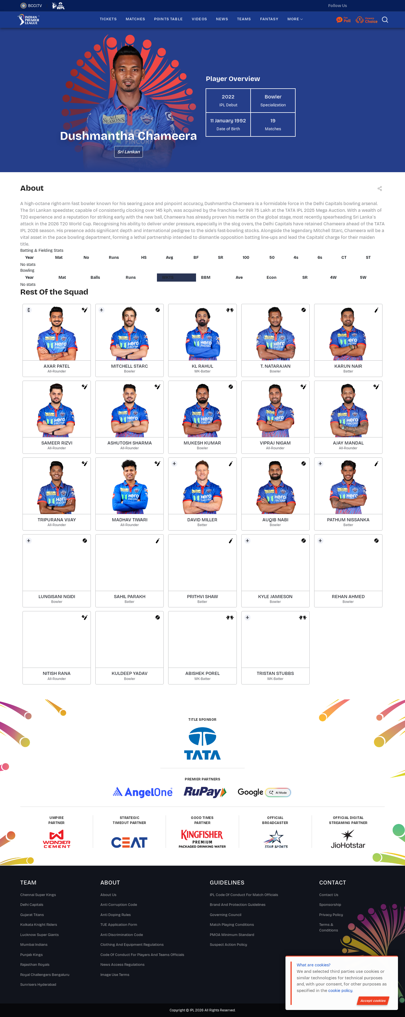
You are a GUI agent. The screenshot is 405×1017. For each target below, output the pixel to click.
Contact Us (328, 895)
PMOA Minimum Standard (232, 935)
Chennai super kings (38, 895)
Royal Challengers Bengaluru (44, 975)
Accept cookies (373, 1001)
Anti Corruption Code (118, 904)
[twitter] (357, 5)
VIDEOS (199, 19)
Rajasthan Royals (35, 964)
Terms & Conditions (328, 927)
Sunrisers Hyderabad (38, 984)
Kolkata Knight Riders (38, 924)
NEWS (222, 19)
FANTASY (269, 19)
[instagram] (368, 5)
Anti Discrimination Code (121, 935)
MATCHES (135, 19)
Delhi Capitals (31, 904)
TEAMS (244, 19)
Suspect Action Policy (228, 944)
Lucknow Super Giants (39, 935)
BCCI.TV (31, 6)
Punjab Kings (31, 955)
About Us (108, 895)
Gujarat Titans (32, 915)
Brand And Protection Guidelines (238, 904)
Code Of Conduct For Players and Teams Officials (142, 955)
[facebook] (380, 5)
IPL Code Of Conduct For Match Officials (244, 895)
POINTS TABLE (168, 19)
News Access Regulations (122, 964)
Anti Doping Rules (115, 915)
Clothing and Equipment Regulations (132, 944)
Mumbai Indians (34, 944)
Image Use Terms (114, 975)
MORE (293, 19)
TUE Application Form (118, 924)
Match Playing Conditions (232, 924)
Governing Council (225, 915)
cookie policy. (340, 990)
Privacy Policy (331, 915)
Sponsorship (330, 904)
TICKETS (108, 19)
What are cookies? (313, 965)
